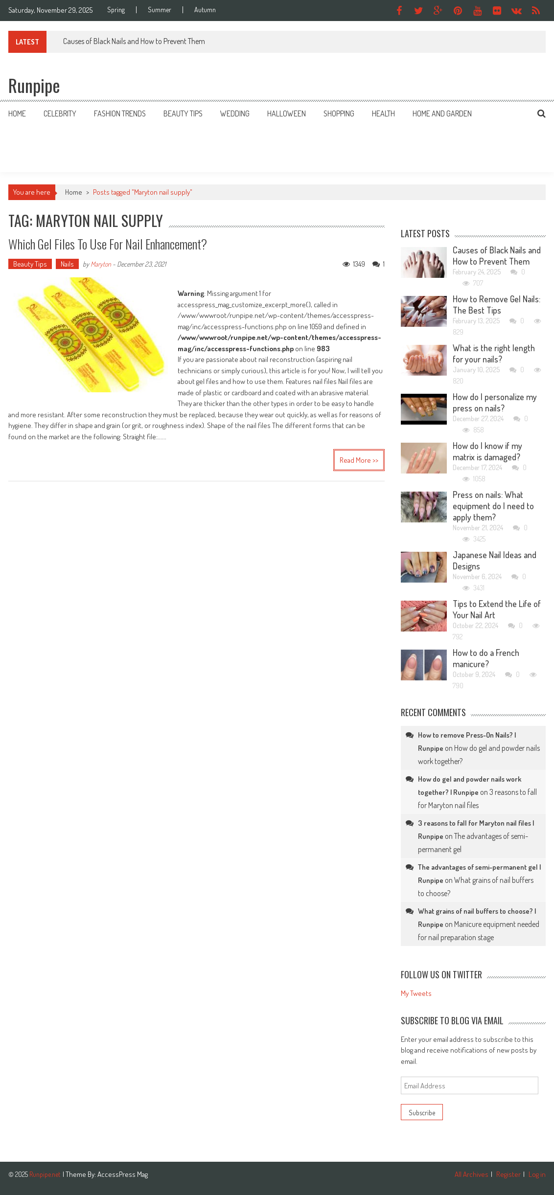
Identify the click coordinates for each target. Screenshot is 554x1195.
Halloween (286, 113)
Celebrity (60, 113)
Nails (67, 264)
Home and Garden (442, 113)
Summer (159, 9)
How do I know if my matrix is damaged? (487, 451)
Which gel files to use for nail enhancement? (107, 243)
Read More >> (359, 460)
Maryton (101, 264)
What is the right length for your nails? (494, 353)
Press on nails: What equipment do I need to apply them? (493, 505)
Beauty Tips (183, 113)
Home (17, 113)
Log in (537, 1174)
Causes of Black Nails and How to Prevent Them (134, 41)
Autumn (205, 9)
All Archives (471, 1174)
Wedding (235, 113)
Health (383, 113)
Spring (116, 9)
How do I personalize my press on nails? (495, 402)
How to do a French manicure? (486, 658)
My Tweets (416, 993)
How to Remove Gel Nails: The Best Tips (496, 304)
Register (508, 1174)
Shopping (338, 113)
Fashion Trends (120, 113)
